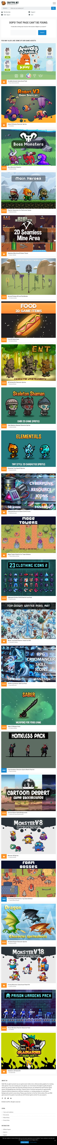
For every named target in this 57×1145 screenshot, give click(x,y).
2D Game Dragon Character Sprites (17, 941)
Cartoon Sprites (12, 427)
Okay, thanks (24, 1142)
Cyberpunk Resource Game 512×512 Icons (19, 511)
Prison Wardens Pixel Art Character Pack (19, 1027)
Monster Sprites (12, 168)
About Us (5, 1132)
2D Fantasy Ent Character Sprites (17, 382)
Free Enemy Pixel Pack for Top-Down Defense (20, 898)
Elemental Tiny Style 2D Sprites (16, 468)
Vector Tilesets (12, 255)
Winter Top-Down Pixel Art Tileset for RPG (19, 640)
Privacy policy (33, 1142)
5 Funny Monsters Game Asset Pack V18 (19, 984)
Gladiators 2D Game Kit (14, 1070)
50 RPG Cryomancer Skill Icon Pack (17, 683)
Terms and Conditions (8, 1112)
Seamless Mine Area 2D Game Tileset (18, 253)
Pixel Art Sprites (12, 771)
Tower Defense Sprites (14, 556)
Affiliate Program (7, 1129)
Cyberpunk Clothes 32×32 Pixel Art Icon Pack (20, 597)
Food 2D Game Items (13, 339)
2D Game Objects (13, 341)
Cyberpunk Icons (13, 513)
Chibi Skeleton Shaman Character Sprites (19, 425)
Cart (30, 14)
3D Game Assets (13, 298)
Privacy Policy (6, 1120)
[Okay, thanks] (55, 1140)
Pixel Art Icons (12, 599)
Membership (5, 12)
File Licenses (6, 1114)
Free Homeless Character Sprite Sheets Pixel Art (21, 769)
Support (31, 12)
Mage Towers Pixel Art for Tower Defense (19, 554)
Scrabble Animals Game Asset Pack (17, 81)
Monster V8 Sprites (13, 855)
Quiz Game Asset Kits (14, 82)
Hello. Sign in (5, 14)
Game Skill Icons (13, 685)
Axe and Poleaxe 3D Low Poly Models (18, 296)
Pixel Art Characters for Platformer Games (19, 210)
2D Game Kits (12, 1072)
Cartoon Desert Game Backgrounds (17, 812)
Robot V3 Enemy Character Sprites (17, 124)
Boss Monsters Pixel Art (14, 167)
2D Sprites (11, 125)
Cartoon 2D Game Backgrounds (16, 814)
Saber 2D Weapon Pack (14, 726)
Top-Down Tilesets (13, 642)
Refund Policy (6, 1117)
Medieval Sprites (12, 211)
